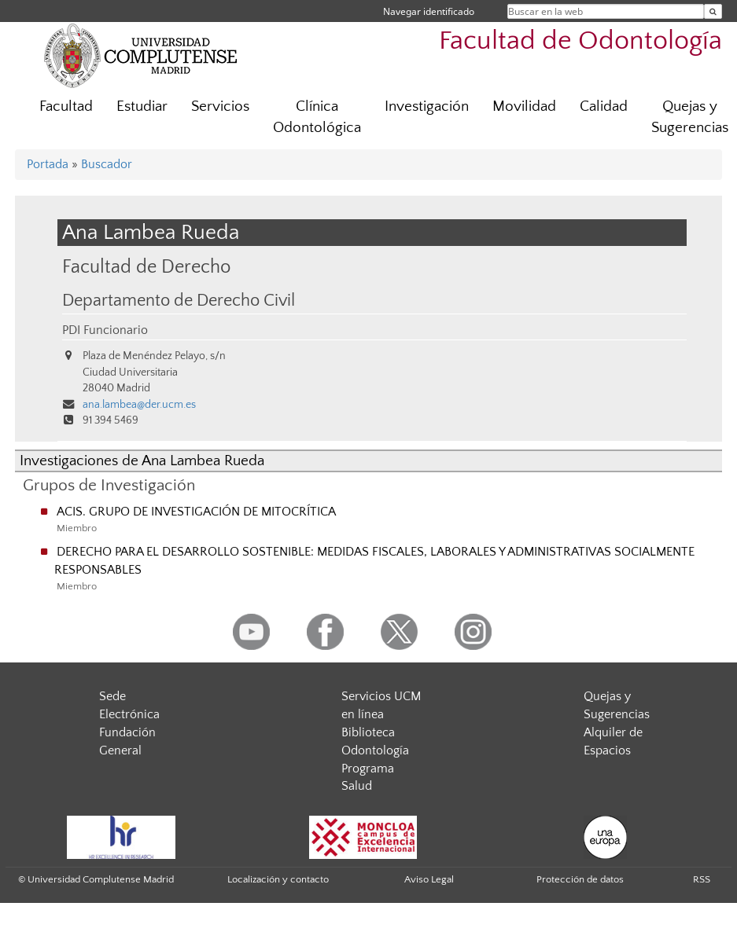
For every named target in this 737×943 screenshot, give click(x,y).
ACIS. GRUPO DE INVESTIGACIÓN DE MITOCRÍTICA (196, 512)
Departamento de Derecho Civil (178, 301)
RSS (701, 879)
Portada (47, 164)
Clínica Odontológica (317, 117)
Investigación (427, 106)
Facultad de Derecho (146, 266)
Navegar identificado (428, 11)
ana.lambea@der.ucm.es (139, 404)
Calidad (604, 106)
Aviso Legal (429, 879)
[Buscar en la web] (713, 11)
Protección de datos (580, 879)
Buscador (106, 164)
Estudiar (142, 106)
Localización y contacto (278, 879)
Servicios (220, 106)
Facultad (66, 106)
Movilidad (524, 106)
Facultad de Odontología (580, 41)
